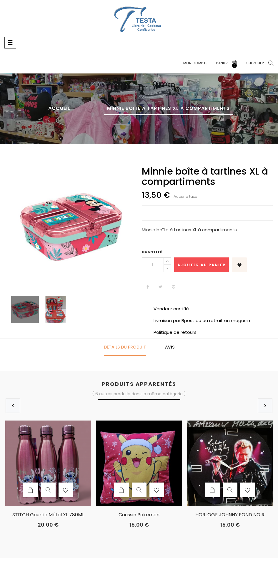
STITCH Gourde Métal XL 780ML (48, 515)
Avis (169, 347)
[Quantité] (153, 264)
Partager (148, 287)
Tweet (161, 287)
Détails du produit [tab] (125, 347)
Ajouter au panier (201, 264)
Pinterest (173, 287)
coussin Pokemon (139, 515)
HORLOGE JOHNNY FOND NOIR (229, 515)
